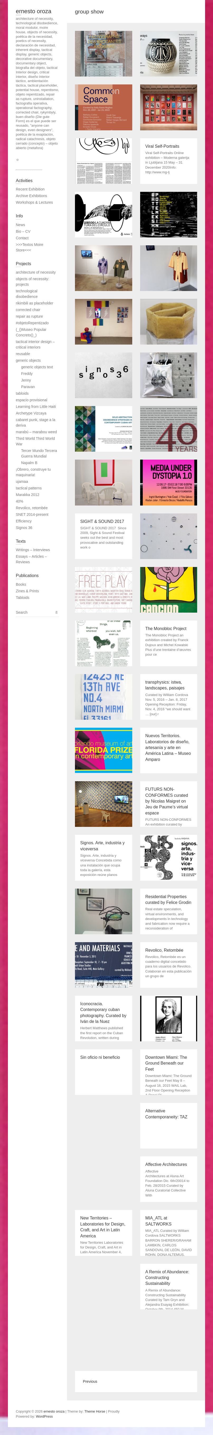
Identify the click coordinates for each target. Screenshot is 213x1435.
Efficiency (24, 521)
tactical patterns (29, 488)
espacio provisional (31, 400)
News (20, 225)
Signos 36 (24, 528)
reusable (23, 354)
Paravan (28, 387)
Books (21, 584)
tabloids (22, 393)
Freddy (27, 373)
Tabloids (22, 597)
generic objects (28, 360)
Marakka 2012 (27, 495)
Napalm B (29, 463)
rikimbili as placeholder (34, 303)
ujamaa (22, 481)
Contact (22, 238)
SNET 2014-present (32, 514)
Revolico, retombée (32, 508)
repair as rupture (29, 316)
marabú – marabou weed (36, 432)
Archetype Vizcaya (31, 413)
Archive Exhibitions (31, 196)
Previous (90, 1381)
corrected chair (28, 310)
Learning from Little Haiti (36, 406)
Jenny (26, 380)
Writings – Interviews (33, 550)
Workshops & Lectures (34, 202)
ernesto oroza (33, 11)
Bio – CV (23, 231)
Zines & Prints (27, 591)
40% (19, 501)
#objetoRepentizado (32, 323)
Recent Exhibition (30, 189)
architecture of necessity (36, 272)
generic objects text (37, 367)
